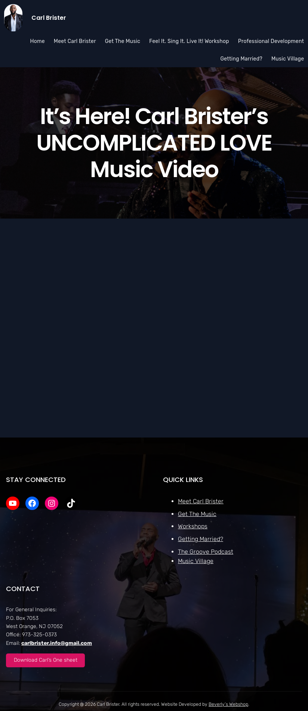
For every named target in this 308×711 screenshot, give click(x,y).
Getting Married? (200, 538)
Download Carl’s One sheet (45, 660)
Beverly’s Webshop (228, 704)
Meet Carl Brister (201, 501)
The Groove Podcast (205, 551)
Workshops (192, 526)
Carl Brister (48, 17)
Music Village (195, 561)
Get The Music (197, 513)
